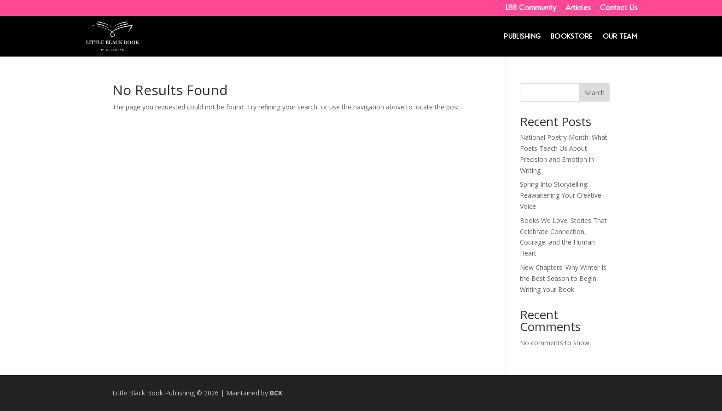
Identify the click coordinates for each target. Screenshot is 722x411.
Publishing (522, 36)
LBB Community (531, 7)
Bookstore (572, 36)
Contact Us (618, 7)
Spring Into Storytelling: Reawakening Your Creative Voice (560, 195)
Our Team (620, 36)
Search (594, 92)
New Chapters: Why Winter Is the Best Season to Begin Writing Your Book (563, 278)
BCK (276, 392)
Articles (578, 7)
